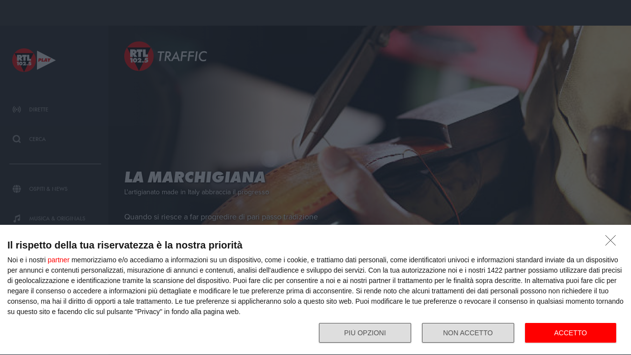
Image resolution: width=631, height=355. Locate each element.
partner (59, 259)
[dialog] (315, 290)
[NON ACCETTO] (613, 243)
